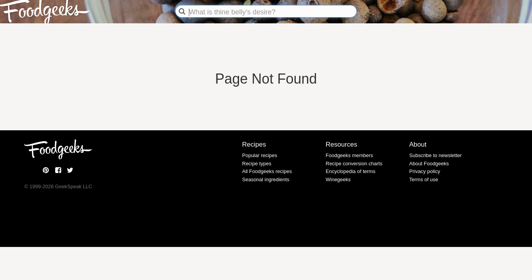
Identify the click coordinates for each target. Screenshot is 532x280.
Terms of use (423, 179)
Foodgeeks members (349, 155)
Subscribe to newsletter (435, 155)
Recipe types (256, 163)
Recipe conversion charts (354, 163)
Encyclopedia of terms (350, 171)
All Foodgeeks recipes (267, 171)
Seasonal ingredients (265, 179)
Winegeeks (338, 179)
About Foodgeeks (429, 163)
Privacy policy (424, 171)
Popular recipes (259, 155)
